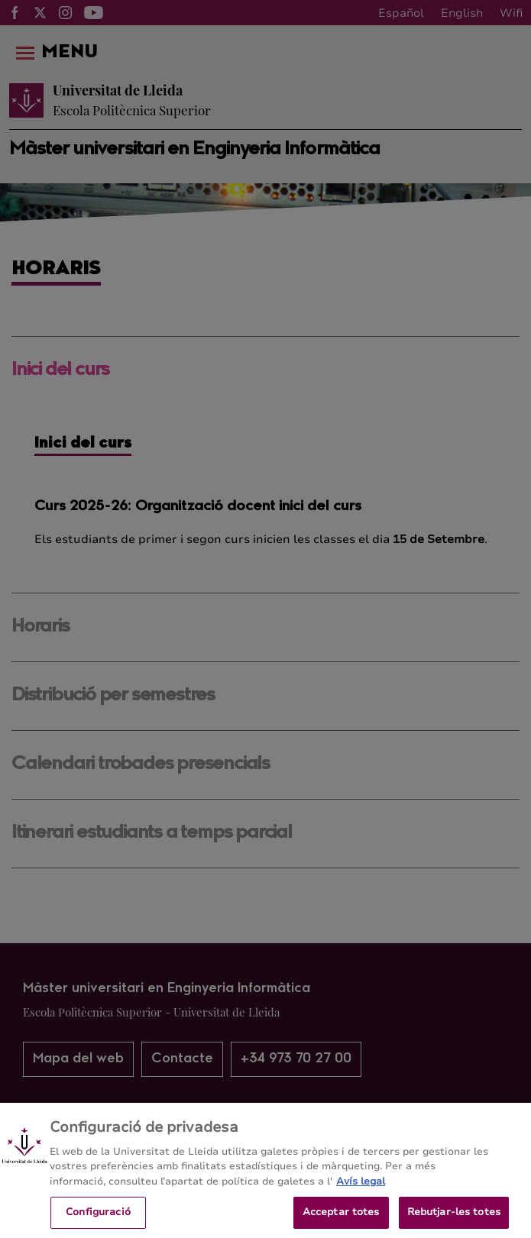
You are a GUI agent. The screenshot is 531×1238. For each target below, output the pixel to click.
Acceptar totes (341, 1217)
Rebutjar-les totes (453, 1217)
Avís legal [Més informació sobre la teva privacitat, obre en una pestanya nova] (360, 1187)
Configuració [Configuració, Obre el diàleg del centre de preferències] (98, 1217)
